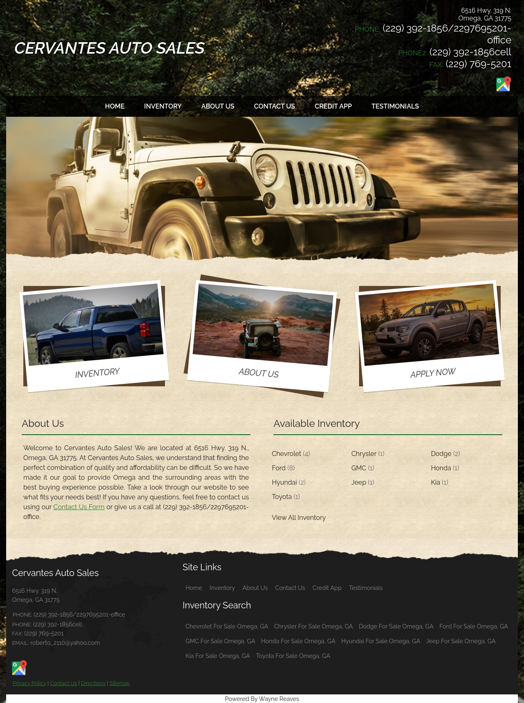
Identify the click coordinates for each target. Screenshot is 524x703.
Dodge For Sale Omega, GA (396, 626)
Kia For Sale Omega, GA (217, 655)
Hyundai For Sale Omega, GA (380, 640)
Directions (93, 683)
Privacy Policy (29, 683)
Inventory (222, 587)
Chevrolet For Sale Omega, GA (226, 626)
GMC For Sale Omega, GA (220, 640)
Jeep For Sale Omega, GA (461, 640)
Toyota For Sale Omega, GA (293, 655)
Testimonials (366, 587)
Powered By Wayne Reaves (262, 698)
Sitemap (119, 683)
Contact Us (63, 683)
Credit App (327, 587)
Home (193, 587)
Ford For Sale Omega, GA (473, 626)
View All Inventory (299, 518)
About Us (255, 587)
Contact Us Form (78, 507)
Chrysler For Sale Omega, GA (313, 626)
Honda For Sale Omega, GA (298, 640)
